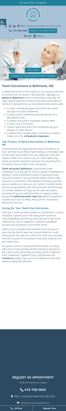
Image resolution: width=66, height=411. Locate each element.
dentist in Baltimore (13, 97)
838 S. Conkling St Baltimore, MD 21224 (39, 26)
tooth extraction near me (27, 196)
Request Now (49, 408)
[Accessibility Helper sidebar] (3, 22)
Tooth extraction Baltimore (17, 168)
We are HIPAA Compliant (33, 2)
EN (25, 36)
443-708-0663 (18, 30)
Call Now (33, 70)
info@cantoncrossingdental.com (33, 403)
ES (30, 36)
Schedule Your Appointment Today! (33, 75)
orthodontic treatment (36, 136)
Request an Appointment (43, 30)
